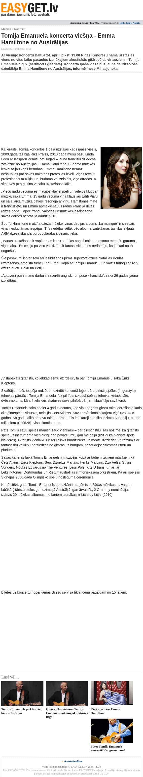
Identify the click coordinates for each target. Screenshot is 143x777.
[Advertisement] (72, 109)
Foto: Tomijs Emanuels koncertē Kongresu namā (108, 748)
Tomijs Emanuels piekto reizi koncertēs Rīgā (21, 711)
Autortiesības (73, 761)
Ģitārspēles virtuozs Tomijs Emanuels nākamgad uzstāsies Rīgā (67, 713)
